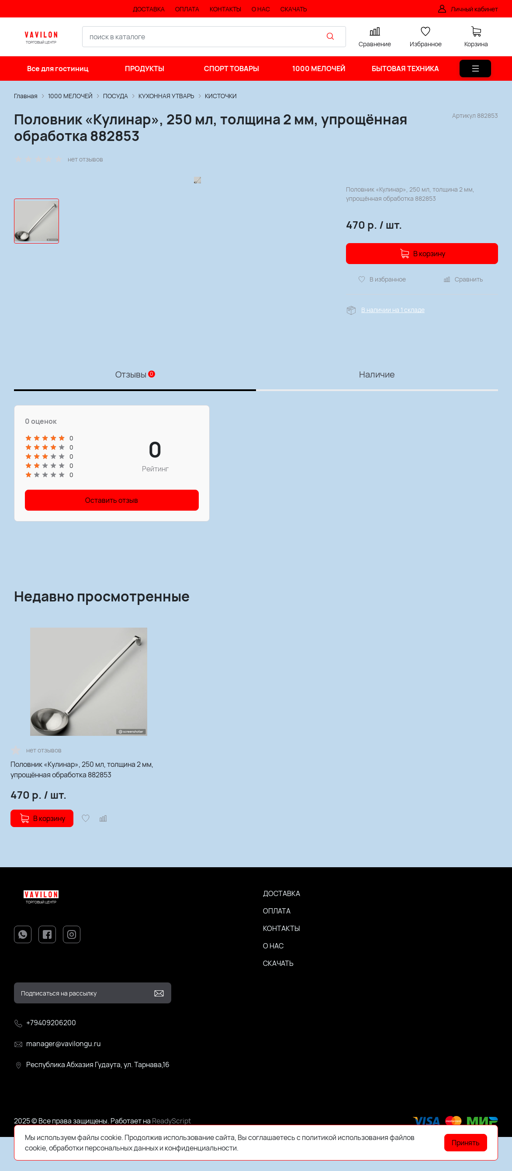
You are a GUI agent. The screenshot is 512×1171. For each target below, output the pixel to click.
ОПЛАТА (277, 945)
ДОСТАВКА (281, 927)
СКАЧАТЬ (278, 997)
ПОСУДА (115, 96)
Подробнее (258, 1148)
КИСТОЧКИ (221, 96)
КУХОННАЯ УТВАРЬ (166, 96)
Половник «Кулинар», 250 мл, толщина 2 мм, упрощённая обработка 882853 (81, 803)
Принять (466, 1142)
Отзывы (135, 408)
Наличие (377, 408)
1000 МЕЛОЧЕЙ (70, 96)
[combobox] (214, 36)
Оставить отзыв (111, 534)
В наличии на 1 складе (393, 310)
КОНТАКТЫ (281, 962)
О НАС (273, 980)
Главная (26, 96)
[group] (197, 267)
